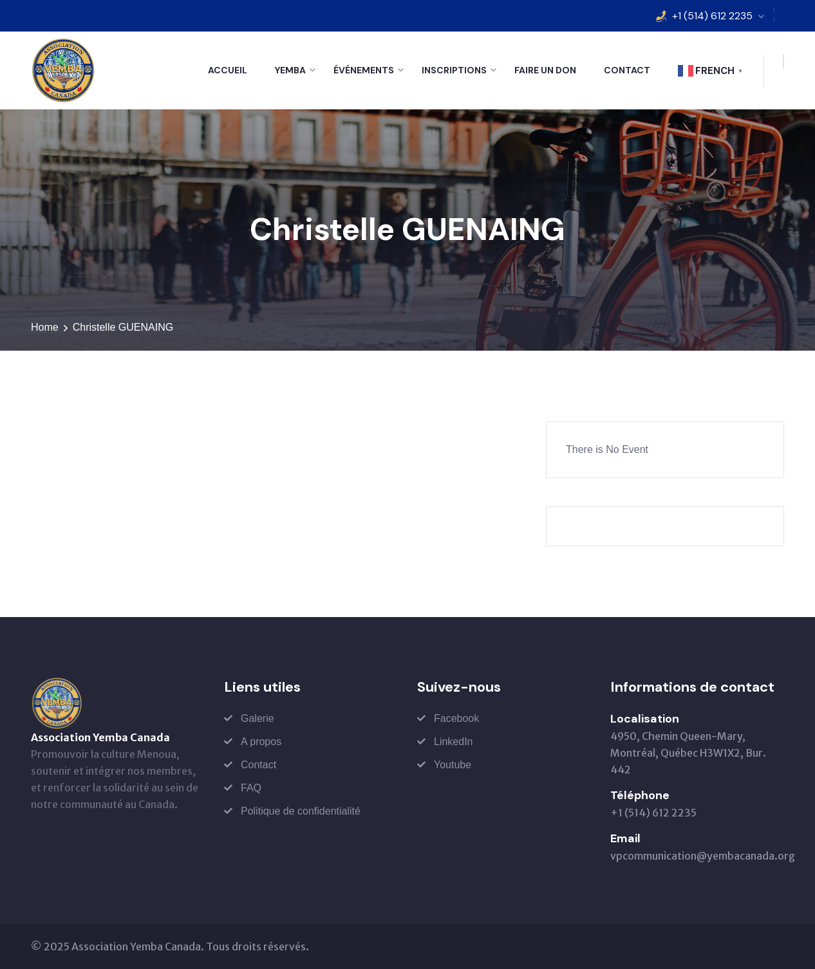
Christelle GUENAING (123, 327)
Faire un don (545, 70)
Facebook (456, 718)
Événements (363, 70)
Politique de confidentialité (301, 811)
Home (45, 327)
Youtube (452, 764)
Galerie (257, 718)
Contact (627, 70)
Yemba (290, 70)
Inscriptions (454, 70)
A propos (261, 741)
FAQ (251, 787)
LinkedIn (453, 741)
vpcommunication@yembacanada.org (702, 855)
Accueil (227, 70)
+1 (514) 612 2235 (712, 16)
